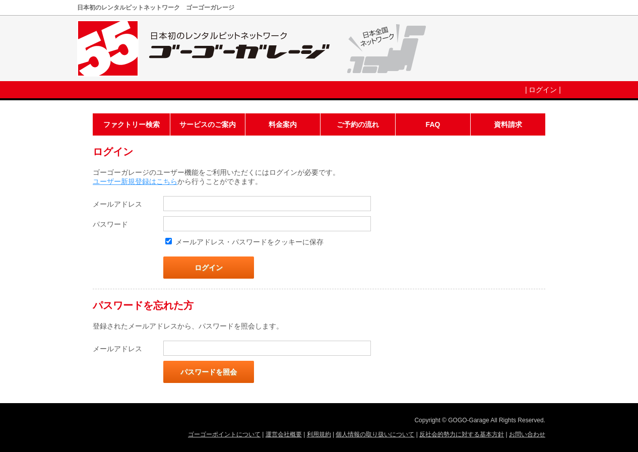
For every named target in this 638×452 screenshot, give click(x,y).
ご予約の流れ (358, 124)
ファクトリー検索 (131, 124)
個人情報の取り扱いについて (375, 434)
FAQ (433, 124)
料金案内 (283, 124)
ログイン (543, 90)
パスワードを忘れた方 (143, 305)
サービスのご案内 (207, 124)
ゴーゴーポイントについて (224, 434)
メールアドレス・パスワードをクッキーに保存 (249, 242)
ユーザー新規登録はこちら (135, 181)
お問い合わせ (527, 434)
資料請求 (508, 124)
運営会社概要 (284, 434)
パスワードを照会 (208, 372)
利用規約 (319, 434)
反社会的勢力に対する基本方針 (461, 434)
